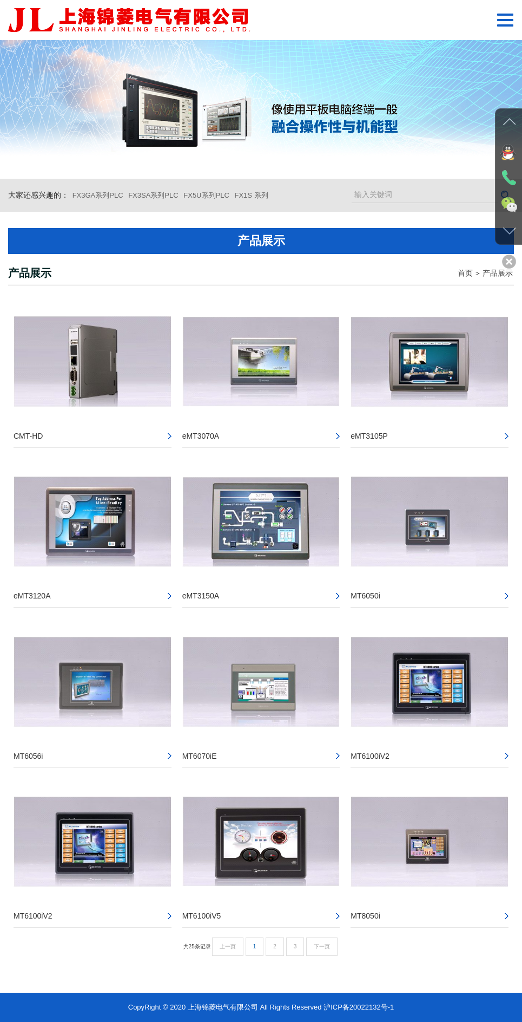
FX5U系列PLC (206, 195)
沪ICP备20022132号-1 (358, 1007)
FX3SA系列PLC (153, 195)
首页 (465, 273)
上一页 (228, 946)
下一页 (322, 946)
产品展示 (498, 273)
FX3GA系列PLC (97, 195)
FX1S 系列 (251, 195)
